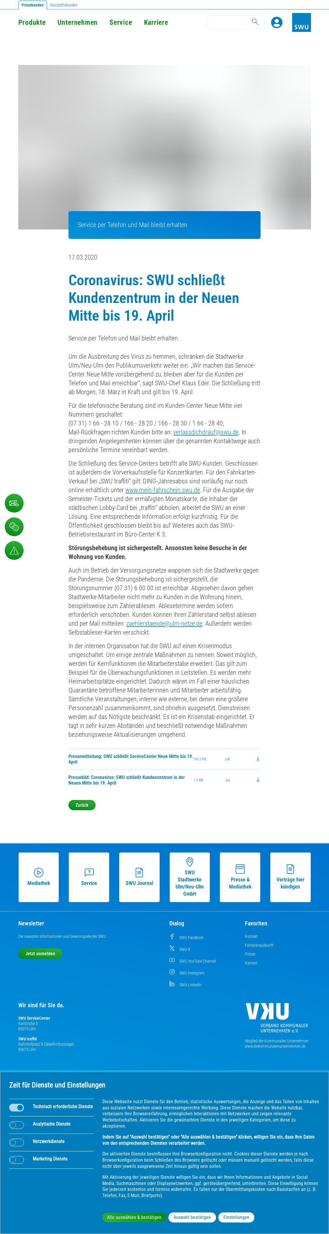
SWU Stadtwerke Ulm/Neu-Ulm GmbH (190, 877)
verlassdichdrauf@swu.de (206, 432)
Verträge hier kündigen (290, 877)
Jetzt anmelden (40, 953)
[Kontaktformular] (14, 503)
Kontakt (251, 936)
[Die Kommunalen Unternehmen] (277, 1020)
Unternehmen (78, 22)
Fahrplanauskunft (259, 945)
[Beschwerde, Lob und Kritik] (14, 526)
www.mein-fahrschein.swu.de (162, 490)
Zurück (82, 805)
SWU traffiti (27, 1038)
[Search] (235, 22)
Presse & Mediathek (240, 877)
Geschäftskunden (64, 5)
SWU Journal (139, 877)
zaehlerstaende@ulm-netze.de (164, 623)
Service (120, 22)
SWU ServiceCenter (34, 1018)
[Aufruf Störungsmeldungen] (14, 550)
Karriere (156, 22)
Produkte (32, 22)
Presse (250, 954)
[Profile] (277, 22)
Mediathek (38, 877)
